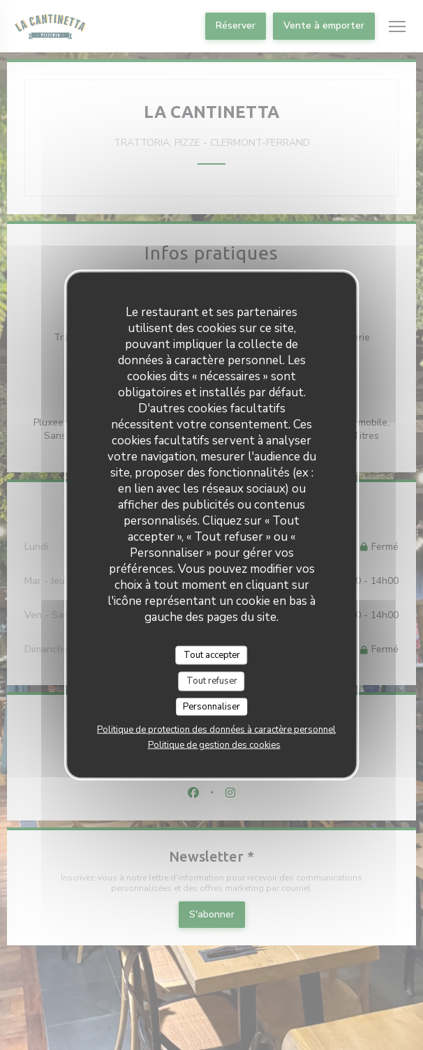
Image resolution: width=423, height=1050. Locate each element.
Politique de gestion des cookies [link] (214, 745)
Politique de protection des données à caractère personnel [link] (216, 729)
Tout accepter (212, 654)
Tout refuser (211, 681)
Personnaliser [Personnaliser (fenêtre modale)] (211, 706)
